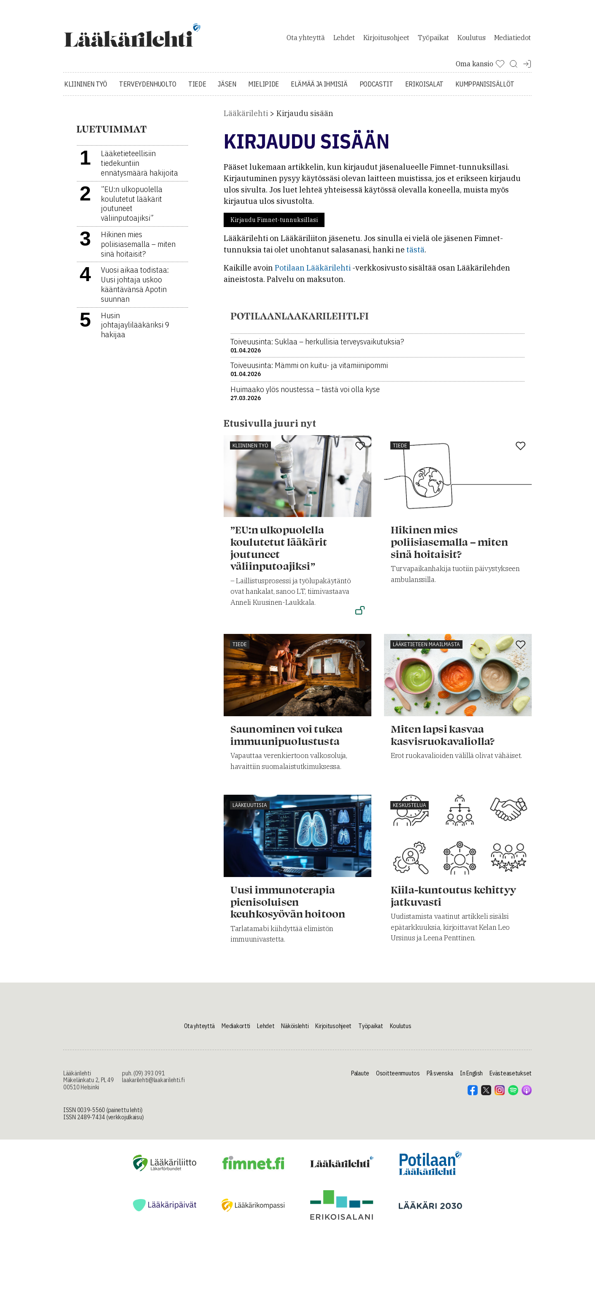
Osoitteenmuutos (398, 1077)
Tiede (197, 88)
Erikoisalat (424, 88)
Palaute (360, 1077)
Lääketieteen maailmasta (426, 648)
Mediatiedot (512, 39)
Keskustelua (409, 809)
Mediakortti (236, 1030)
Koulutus (471, 39)
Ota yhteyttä (306, 39)
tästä (415, 254)
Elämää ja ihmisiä (319, 88)
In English (471, 1077)
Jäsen (227, 88)
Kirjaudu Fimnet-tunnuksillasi (274, 224)
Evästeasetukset (511, 1077)
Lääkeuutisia (250, 809)
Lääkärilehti (246, 118)
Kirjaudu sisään (304, 118)
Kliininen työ (85, 88)
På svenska (440, 1077)
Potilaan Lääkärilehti (313, 272)
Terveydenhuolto (147, 88)
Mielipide (263, 88)
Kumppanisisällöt (484, 88)
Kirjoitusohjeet (386, 39)
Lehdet (344, 39)
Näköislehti (294, 1030)
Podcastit (376, 88)
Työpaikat (433, 39)
